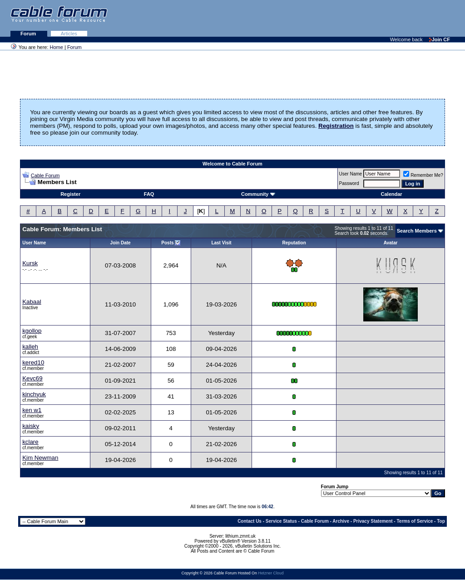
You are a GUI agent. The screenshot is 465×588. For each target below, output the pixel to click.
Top (441, 521)
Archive (340, 521)
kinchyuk (34, 394)
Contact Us (249, 521)
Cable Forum (45, 175)
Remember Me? (423, 175)
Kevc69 (32, 378)
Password (349, 183)
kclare (30, 441)
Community (258, 194)
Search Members (417, 230)
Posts (167, 242)
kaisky (30, 426)
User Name (350, 173)
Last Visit (221, 242)
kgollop (31, 330)
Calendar (391, 194)
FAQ (149, 194)
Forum (28, 33)
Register (70, 194)
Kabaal (31, 301)
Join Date (120, 242)
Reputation (294, 242)
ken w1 (31, 410)
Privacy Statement (373, 521)
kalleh (30, 346)
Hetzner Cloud (270, 573)
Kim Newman (40, 457)
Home (56, 47)
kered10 (33, 362)
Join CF (439, 39)
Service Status (281, 521)
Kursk (30, 263)
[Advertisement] (354, 18)
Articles (69, 33)
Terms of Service (414, 521)
